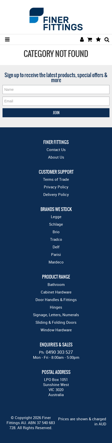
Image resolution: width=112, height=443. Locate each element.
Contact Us (56, 149)
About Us (56, 157)
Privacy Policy (56, 186)
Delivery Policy (56, 194)
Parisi (56, 254)
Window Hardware (56, 329)
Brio (56, 231)
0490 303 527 (59, 352)
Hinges (56, 307)
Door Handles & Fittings (56, 299)
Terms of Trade (56, 179)
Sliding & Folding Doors (56, 322)
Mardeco (56, 261)
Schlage (56, 224)
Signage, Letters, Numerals (56, 314)
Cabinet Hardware (56, 291)
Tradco (56, 239)
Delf (56, 246)
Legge (56, 216)
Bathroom (56, 284)
